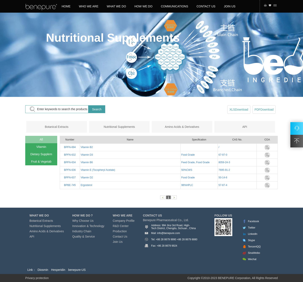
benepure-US (77, 269)
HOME (66, 6)
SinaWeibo (254, 252)
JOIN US (229, 6)
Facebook (253, 221)
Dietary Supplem (41, 154)
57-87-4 (222, 185)
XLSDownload (239, 109)
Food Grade (188, 154)
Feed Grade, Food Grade (195, 162)
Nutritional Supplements (119, 126)
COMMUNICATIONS (174, 6)
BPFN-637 (70, 177)
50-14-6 (222, 177)
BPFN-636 (70, 169)
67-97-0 (222, 154)
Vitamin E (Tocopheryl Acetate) (97, 169)
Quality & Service (83, 236)
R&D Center (121, 226)
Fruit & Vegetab (41, 161)
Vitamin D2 (86, 177)
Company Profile (124, 220)
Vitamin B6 (86, 162)
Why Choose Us (82, 220)
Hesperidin (58, 269)
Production (120, 231)
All (41, 139)
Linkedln (252, 234)
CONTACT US (206, 6)
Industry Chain (81, 231)
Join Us (118, 241)
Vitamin (41, 146)
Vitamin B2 (86, 147)
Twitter (251, 227)
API (244, 126)
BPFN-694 (70, 147)
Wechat (252, 259)
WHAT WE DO (116, 6)
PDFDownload (264, 109)
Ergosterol (86, 185)
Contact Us (120, 236)
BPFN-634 (70, 162)
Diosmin (43, 269)
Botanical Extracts (56, 126)
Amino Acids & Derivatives (182, 126)
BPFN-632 (70, 154)
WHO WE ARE (88, 6)
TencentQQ (254, 246)
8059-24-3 (224, 162)
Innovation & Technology (88, 226)
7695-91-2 (224, 169)
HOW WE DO (143, 6)
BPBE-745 (70, 185)
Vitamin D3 (86, 154)
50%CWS (186, 169)
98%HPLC (187, 185)
